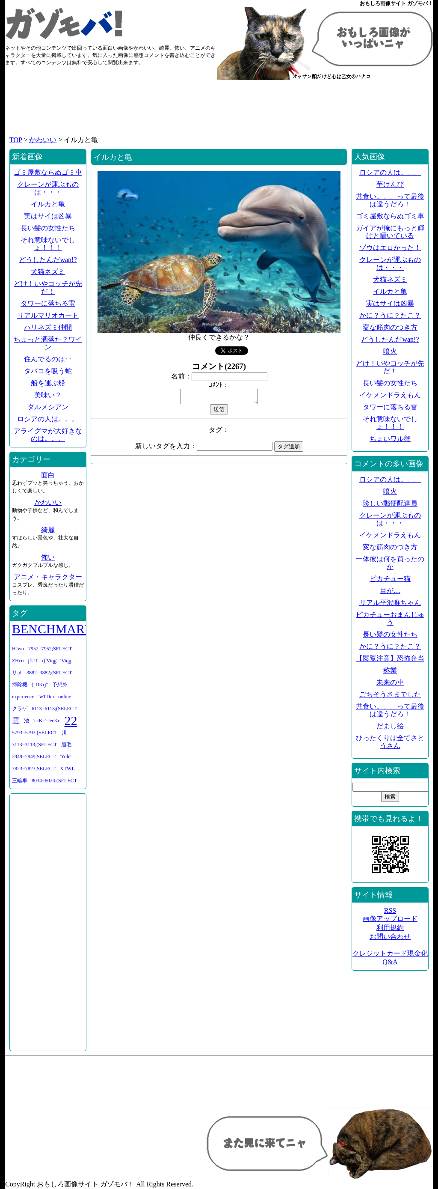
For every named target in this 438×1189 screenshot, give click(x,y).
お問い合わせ (390, 936)
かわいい (42, 139)
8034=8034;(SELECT (54, 781)
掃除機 (19, 685)
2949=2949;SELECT (34, 757)
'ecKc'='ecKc (46, 721)
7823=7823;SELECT (34, 769)
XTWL (67, 769)
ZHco (18, 661)
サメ (17, 673)
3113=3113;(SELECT (34, 745)
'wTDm (46, 697)
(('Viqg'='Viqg (56, 661)
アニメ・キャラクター (48, 577)
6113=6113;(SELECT (54, 709)
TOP (15, 139)
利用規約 (390, 927)
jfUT (33, 661)
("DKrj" (40, 685)
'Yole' (65, 757)
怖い (48, 557)
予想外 (60, 685)
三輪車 (19, 781)
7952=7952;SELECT (50, 649)
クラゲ (19, 709)
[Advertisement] (219, 112)
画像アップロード (390, 918)
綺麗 (48, 529)
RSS (390, 910)
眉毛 (66, 745)
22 (71, 720)
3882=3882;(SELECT (49, 673)
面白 (48, 475)
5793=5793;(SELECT (34, 733)
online (64, 697)
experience (23, 697)
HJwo (18, 649)
